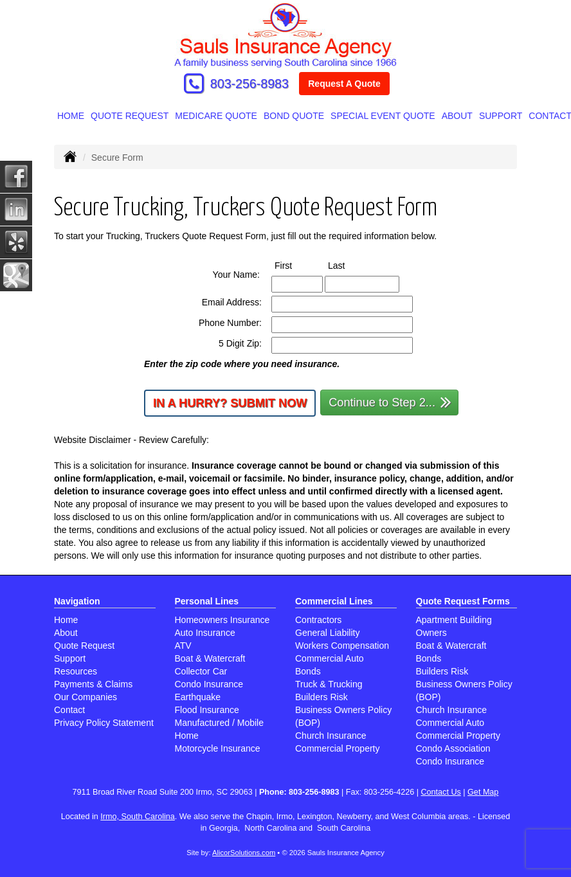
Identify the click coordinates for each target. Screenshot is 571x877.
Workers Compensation (342, 645)
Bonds (308, 671)
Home (70, 116)
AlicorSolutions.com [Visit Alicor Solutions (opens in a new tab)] (243, 852)
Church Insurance (331, 735)
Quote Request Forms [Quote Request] (463, 601)
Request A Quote (344, 83)
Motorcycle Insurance (217, 748)
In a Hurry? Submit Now (230, 403)
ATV (183, 645)
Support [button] (500, 116)
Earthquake (198, 697)
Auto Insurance (205, 633)
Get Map (482, 792)
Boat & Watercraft (210, 658)
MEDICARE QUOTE (216, 116)
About (457, 116)
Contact (69, 710)
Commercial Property (337, 748)
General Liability (327, 633)
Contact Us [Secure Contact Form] (441, 792)
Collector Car (201, 671)
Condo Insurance (209, 684)
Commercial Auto (329, 658)
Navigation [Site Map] (77, 601)
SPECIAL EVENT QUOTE (383, 116)
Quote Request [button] (129, 116)
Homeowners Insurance (222, 620)
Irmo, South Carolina (137, 816)
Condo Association (453, 748)
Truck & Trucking (329, 684)
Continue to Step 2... (390, 401)
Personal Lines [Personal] (207, 601)
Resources (75, 671)
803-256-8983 (249, 84)
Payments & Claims (93, 684)
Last (348, 265)
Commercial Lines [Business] (334, 601)
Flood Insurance (207, 710)
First (295, 265)
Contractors (318, 620)
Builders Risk (321, 697)
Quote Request (84, 645)
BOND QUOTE (294, 116)
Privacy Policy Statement (104, 723)
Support (70, 658)
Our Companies (85, 697)
